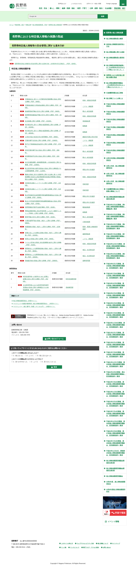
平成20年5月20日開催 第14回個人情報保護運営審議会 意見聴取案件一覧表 (115, 305)
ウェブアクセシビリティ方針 (85, 543)
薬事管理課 (72, 283)
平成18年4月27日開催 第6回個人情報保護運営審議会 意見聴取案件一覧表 (116, 226)
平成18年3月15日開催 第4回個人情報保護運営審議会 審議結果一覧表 (116, 207)
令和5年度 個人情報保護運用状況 (115, 483)
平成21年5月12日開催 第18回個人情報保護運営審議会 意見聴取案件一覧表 (115, 345)
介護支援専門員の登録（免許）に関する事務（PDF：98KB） (36, 241)
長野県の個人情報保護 (55, 25)
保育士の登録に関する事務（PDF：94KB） (36, 259)
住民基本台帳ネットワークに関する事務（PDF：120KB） (36, 196)
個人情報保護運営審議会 (114, 476)
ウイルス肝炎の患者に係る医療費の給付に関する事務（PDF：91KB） (36, 265)
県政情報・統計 (19, 25)
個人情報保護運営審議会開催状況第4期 (115, 462)
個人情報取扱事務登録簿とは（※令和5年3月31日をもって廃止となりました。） (115, 67)
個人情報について (103, 543)
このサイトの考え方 (67, 543)
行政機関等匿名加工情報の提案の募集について (115, 190)
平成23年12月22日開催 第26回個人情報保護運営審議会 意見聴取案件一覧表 (115, 423)
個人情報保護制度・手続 (39, 25)
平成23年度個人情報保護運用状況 (115, 105)
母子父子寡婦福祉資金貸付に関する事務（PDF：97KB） (36, 153)
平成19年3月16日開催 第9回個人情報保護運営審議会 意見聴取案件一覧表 (116, 256)
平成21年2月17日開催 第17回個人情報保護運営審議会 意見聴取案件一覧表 (115, 335)
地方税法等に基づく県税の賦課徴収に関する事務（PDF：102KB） (36, 128)
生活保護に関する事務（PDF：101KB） (36, 123)
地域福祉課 (72, 123)
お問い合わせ (107, 547)
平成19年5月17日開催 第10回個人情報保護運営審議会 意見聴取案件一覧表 (115, 266)
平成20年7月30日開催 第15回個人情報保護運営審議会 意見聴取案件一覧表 (115, 315)
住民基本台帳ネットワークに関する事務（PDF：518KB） (36, 202)
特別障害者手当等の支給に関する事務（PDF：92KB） (36, 165)
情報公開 (28, 25)
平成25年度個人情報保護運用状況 (115, 120)
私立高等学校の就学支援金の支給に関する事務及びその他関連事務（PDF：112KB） (36, 178)
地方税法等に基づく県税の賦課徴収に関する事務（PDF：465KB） (36, 134)
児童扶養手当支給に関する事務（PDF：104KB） (36, 146)
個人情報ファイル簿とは (114, 98)
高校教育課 (72, 309)
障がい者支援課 (73, 112)
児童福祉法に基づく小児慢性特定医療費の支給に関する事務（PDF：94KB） (36, 100)
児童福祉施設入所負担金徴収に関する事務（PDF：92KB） (36, 106)
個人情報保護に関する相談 (115, 52)
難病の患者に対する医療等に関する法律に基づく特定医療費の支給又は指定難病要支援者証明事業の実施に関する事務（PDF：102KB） (36, 187)
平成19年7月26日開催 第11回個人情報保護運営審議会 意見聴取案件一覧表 (115, 276)
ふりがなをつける (76, 3)
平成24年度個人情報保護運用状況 (115, 113)
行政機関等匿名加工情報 (114, 93)
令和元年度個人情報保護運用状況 (115, 159)
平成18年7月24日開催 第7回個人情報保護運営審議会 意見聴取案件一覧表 (116, 236)
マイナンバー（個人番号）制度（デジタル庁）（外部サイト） (34, 328)
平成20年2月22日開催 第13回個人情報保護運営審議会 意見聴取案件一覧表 (115, 295)
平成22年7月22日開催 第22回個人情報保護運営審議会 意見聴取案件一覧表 (115, 384)
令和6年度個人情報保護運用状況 (115, 490)
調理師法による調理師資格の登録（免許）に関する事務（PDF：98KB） (36, 272)
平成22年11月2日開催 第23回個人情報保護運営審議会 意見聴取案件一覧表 (115, 394)
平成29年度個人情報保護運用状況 (115, 144)
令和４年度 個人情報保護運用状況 (115, 182)
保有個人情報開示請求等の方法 (115, 45)
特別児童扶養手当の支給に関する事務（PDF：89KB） (36, 159)
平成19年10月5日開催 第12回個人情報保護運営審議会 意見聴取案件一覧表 (115, 285)
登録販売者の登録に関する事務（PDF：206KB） (36, 284)
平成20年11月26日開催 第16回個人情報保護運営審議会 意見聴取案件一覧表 (115, 325)
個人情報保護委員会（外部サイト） (25, 322)
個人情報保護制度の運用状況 (115, 59)
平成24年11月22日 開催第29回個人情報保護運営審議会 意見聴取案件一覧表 (115, 453)
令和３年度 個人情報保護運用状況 (115, 175)
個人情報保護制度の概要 (114, 38)
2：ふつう (30, 377)
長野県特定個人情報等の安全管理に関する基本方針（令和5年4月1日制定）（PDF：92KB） (46, 63)
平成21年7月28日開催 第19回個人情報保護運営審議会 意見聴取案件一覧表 (115, 354)
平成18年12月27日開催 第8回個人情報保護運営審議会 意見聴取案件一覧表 (116, 246)
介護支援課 (72, 241)
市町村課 (71, 196)
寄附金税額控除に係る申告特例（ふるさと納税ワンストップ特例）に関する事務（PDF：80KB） (36, 228)
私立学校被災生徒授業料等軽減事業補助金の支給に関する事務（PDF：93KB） (36, 208)
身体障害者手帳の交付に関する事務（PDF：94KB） (36, 113)
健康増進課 (72, 253)
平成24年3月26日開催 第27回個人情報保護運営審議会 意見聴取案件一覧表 (115, 433)
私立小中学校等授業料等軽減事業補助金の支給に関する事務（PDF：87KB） (36, 214)
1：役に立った (18, 377)
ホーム (11, 25)
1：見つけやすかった (20, 383)
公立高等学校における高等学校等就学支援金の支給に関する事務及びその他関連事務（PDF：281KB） (36, 309)
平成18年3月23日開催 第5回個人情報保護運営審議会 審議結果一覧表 (116, 216)
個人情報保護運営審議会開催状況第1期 (115, 198)
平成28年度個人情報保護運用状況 (115, 136)
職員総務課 (72, 220)
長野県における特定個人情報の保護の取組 (115, 76)
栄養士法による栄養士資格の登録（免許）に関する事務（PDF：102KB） (36, 253)
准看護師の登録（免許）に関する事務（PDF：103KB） (36, 247)
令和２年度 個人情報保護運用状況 (115, 167)
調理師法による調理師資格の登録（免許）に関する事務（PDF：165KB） (36, 278)
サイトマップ (116, 543)
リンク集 (63, 547)
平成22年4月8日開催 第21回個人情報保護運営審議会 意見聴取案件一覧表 (116, 374)
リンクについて (74, 547)
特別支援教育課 (73, 302)
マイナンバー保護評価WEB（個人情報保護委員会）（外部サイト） (36, 325)
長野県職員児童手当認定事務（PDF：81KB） (37, 221)
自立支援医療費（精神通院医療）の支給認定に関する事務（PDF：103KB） (36, 171)
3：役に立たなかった (44, 377)
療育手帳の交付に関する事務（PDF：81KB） (37, 235)
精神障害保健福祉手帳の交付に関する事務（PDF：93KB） (36, 119)
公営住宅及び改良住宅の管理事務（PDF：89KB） (36, 140)
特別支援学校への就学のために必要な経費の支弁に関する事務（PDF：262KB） (36, 302)
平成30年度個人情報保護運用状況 (115, 151)
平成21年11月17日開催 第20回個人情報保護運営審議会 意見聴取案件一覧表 (115, 364)
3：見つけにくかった (49, 383)
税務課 (70, 128)
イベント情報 (113, 522)
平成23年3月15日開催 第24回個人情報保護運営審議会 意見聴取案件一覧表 (115, 404)
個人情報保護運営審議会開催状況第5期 (115, 469)
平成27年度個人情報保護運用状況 (115, 128)
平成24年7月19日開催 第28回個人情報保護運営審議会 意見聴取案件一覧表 (115, 443)
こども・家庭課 (73, 106)
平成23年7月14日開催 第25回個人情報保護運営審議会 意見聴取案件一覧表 (115, 413)
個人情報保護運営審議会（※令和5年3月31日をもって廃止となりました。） (115, 85)
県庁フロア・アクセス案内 (91, 547)
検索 (123, 4)
